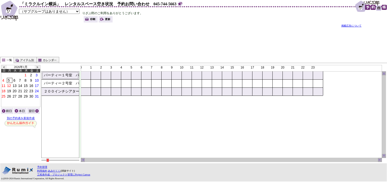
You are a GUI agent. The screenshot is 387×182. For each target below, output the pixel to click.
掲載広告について (351, 25)
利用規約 (42, 170)
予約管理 (42, 167)
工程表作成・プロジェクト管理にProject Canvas (63, 174)
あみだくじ (54, 170)
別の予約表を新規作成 (21, 118)
